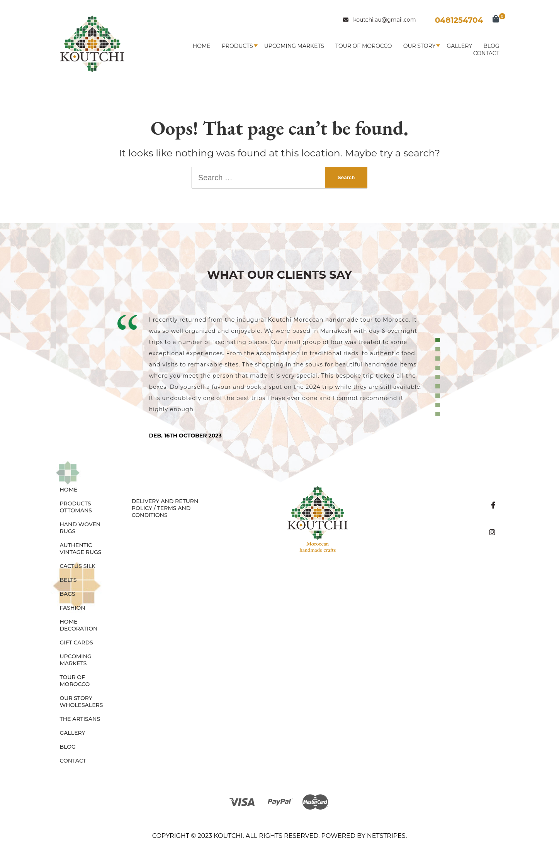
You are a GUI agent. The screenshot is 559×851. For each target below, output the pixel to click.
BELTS (68, 579)
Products (237, 45)
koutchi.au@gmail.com (379, 19)
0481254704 (459, 20)
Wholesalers (81, 705)
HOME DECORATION (79, 625)
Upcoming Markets (294, 45)
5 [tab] (439, 377)
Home (202, 45)
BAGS (67, 593)
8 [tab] (439, 405)
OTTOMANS (76, 510)
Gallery (459, 45)
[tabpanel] (279, 376)
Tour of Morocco (363, 45)
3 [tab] (439, 359)
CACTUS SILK (78, 566)
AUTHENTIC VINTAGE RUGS (81, 549)
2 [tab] (439, 349)
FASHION (72, 607)
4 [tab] (439, 368)
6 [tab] (439, 386)
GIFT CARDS (76, 642)
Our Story (419, 45)
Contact (486, 53)
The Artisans (80, 718)
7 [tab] (439, 396)
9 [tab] (439, 414)
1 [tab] (439, 340)
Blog (491, 45)
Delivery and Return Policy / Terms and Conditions (165, 508)
